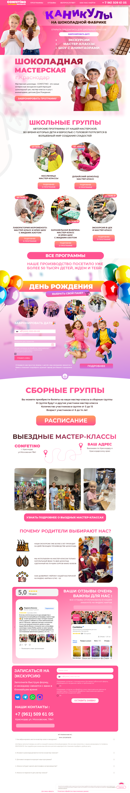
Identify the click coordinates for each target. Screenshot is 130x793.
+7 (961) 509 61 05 (34, 714)
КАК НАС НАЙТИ (87, 3)
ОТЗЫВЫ (52, 3)
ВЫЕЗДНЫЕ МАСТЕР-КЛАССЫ (64, 436)
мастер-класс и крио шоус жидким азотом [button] (30, 230)
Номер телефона (20, 328)
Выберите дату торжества (24, 341)
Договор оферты (47, 791)
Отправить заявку (23, 358)
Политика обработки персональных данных (73, 791)
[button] (79, 34)
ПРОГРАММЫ (36, 3)
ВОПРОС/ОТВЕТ (67, 3)
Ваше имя (18, 335)
